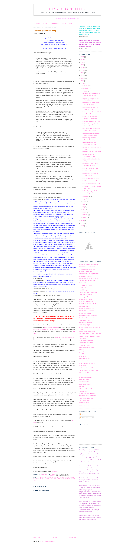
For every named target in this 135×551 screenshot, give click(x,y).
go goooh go (82, 356)
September (86, 196)
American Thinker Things (86, 271)
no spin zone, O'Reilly (85, 377)
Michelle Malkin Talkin (85, 299)
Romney (47, 478)
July (84, 201)
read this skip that (84, 382)
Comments (84, 418)
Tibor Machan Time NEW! (86, 320)
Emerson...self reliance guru (87, 280)
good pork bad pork (84, 358)
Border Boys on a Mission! (86, 276)
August (85, 199)
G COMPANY (55, 24)
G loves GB (82, 287)
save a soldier (83, 391)
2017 (82, 70)
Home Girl (37, 24)
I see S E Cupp (83, 290)
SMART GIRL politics (85, 313)
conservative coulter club (86, 342)
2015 (82, 75)
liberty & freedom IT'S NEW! (87, 363)
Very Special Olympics (85, 322)
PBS (43, 478)
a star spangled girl (84, 325)
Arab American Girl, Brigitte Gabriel (89, 273)
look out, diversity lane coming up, (89, 370)
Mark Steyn (37, 478)
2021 (82, 59)
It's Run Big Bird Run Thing (90, 168)
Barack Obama (43, 477)
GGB (70, 24)
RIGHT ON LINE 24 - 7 (85, 306)
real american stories (85, 384)
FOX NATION (83, 283)
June (84, 204)
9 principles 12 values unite (87, 267)
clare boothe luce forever (86, 340)
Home (55, 537)
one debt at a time (84, 379)
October (85, 91)
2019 (82, 65)
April (84, 209)
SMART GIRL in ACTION (86, 311)
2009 (82, 226)
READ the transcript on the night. (65, 338)
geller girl (81, 349)
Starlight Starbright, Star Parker (88, 315)
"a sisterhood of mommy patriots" (88, 264)
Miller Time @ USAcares (86, 301)
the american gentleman (86, 398)
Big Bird (51, 477)
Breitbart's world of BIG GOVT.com (89, 278)
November (86, 88)
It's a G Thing (67, 9)
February (85, 214)
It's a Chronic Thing (88, 171)
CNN (72, 477)
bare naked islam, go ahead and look (90, 333)
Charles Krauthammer (62, 477)
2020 (82, 62)
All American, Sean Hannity (87, 269)
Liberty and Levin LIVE (85, 294)
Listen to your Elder (84, 297)
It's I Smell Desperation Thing (90, 181)
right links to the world (85, 389)
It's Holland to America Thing (90, 178)
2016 (82, 73)
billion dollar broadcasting (51, 327)
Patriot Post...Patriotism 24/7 (87, 304)
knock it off (54, 471)
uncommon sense (84, 405)
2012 (82, 83)
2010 (82, 223)
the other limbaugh (84, 400)
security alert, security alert (87, 393)
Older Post (73, 537)
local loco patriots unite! (86, 368)
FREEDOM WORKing (85, 285)
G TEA (64, 24)
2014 (82, 78)
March (85, 212)
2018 (82, 67)
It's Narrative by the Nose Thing (91, 151)
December (86, 86)
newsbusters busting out (86, 375)
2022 (82, 57)
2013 (82, 81)
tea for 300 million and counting (88, 395)
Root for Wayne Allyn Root (86, 308)
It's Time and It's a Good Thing (91, 121)
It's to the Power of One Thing (91, 183)
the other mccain (84, 403)
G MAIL (45, 24)
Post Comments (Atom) (48, 541)
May (84, 207)
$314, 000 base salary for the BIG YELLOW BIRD (48, 329)
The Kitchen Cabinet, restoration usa (89, 318)
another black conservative (87, 331)
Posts (82, 414)
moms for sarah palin (85, 372)
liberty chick (82, 365)
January (85, 217)
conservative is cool (84, 345)
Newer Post (37, 537)
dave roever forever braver (87, 347)
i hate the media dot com (86, 361)
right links (81, 386)
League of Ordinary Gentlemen (88, 292)
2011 (82, 220)
